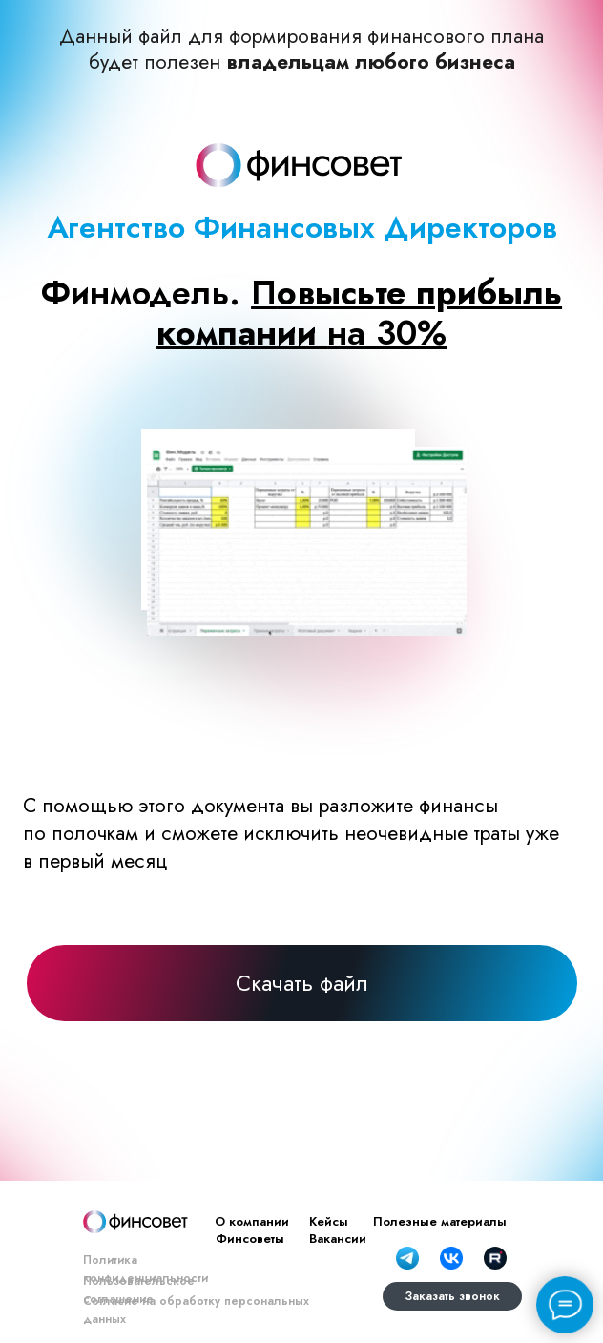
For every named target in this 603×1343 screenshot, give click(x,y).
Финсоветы (250, 1238)
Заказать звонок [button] (452, 1296)
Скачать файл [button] (302, 983)
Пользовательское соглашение (139, 1290)
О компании (252, 1221)
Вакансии (337, 1238)
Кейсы (328, 1221)
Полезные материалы (440, 1221)
